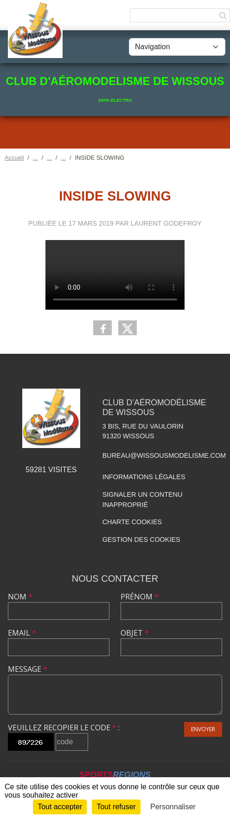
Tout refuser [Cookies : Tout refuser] (115, 807)
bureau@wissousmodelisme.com (164, 455)
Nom (20, 597)
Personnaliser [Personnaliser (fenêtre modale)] (173, 807)
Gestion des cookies (141, 539)
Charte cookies (132, 522)
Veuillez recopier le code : (64, 727)
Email (22, 633)
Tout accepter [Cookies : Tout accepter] (60, 807)
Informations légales (143, 477)
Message (27, 669)
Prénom (140, 597)
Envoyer (203, 729)
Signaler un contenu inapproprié (142, 499)
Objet (135, 633)
